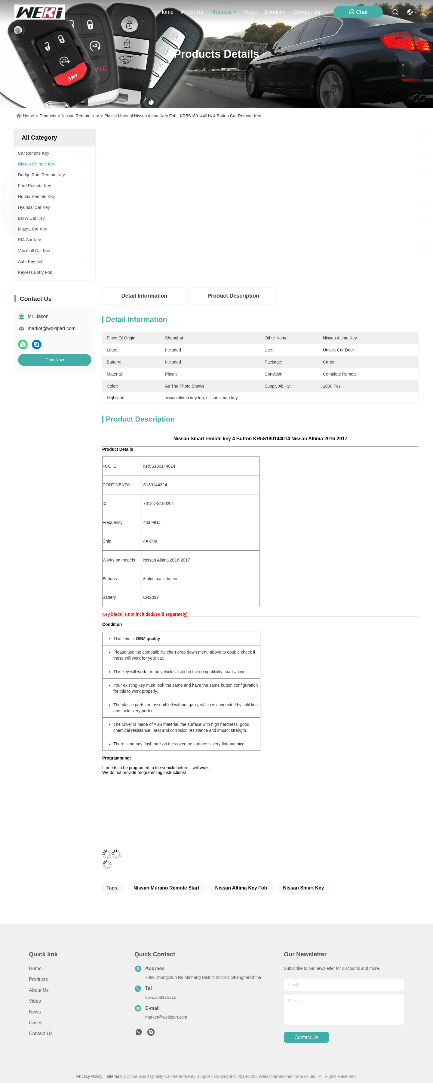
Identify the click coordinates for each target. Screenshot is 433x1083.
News (35, 1011)
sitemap (114, 1076)
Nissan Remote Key (80, 115)
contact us (306, 12)
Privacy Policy (89, 1076)
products (223, 12)
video (251, 12)
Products (48, 115)
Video (35, 1001)
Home (166, 12)
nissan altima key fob (241, 887)
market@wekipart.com (51, 328)
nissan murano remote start (166, 887)
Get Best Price (313, 247)
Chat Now (54, 359)
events (275, 12)
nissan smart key (303, 887)
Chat (358, 12)
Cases (35, 1022)
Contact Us (41, 1033)
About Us (39, 990)
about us (192, 12)
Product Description (233, 296)
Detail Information (144, 296)
